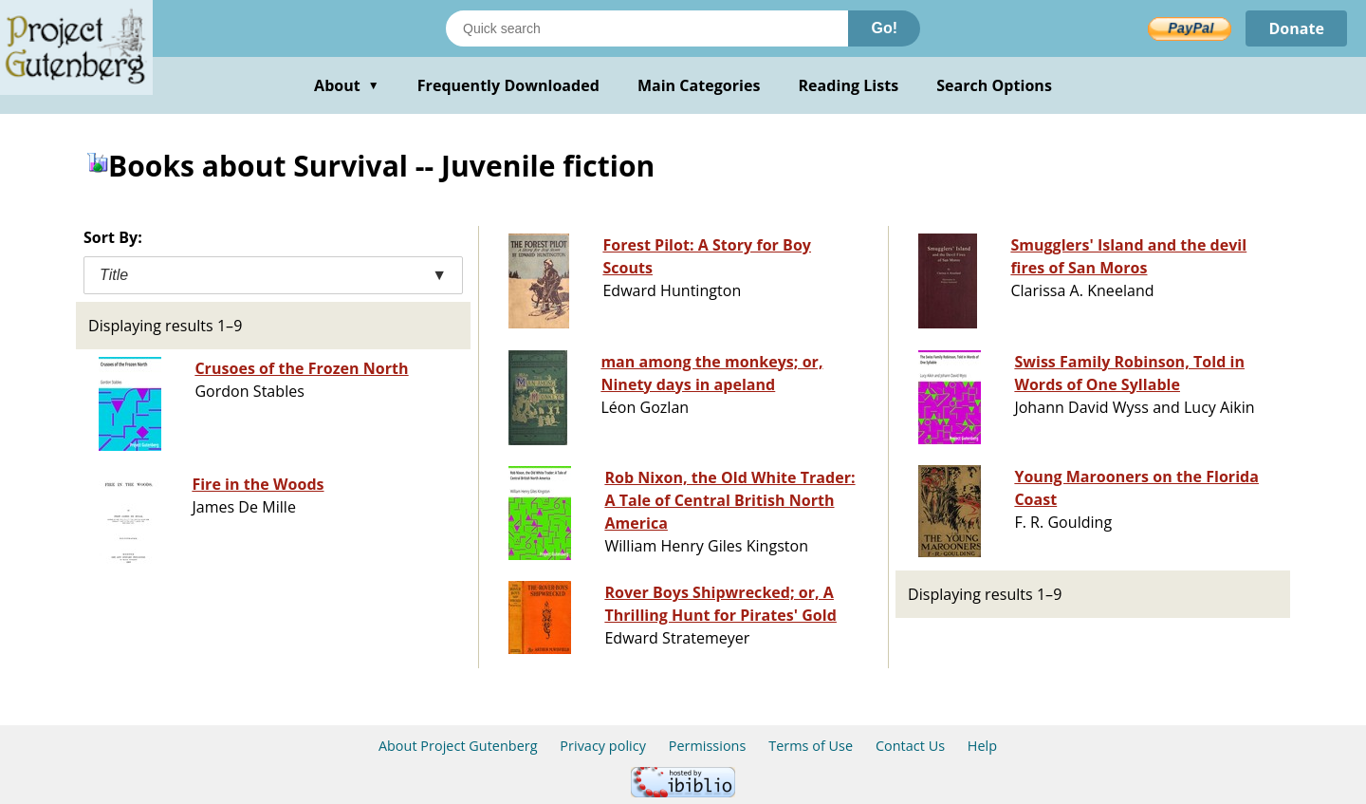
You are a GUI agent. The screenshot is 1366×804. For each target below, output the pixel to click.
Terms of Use (810, 746)
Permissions (708, 746)
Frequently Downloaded (508, 85)
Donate (1296, 28)
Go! (884, 28)
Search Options (994, 85)
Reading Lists (849, 85)
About (346, 85)
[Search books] (647, 28)
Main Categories (699, 85)
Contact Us (910, 746)
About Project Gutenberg (458, 746)
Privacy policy (603, 746)
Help (982, 746)
